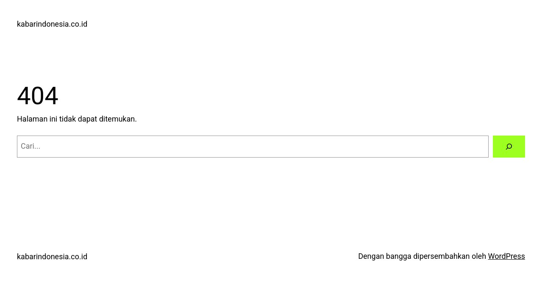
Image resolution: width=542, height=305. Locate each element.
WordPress (506, 256)
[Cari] (509, 147)
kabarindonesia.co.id (52, 23)
